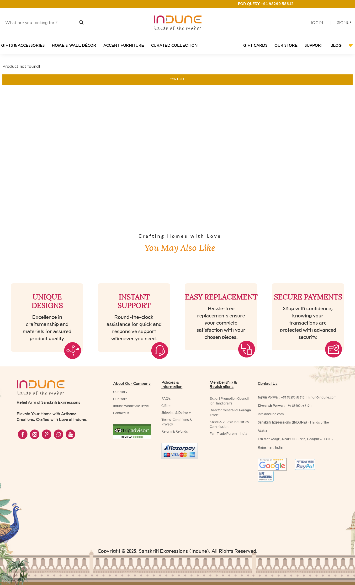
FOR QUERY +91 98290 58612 (266, 3)
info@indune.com (271, 414)
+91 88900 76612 (298, 406)
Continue (177, 79)
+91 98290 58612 (293, 397)
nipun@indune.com (322, 397)
